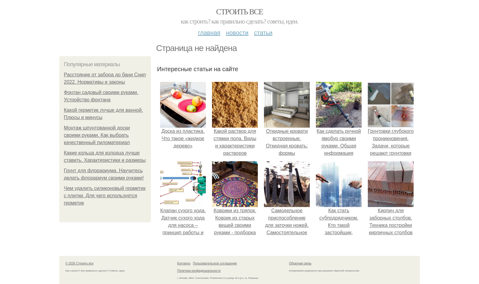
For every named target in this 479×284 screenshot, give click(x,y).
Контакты (183, 263)
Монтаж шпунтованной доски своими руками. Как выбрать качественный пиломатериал (97, 135)
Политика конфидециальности (199, 270)
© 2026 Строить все (79, 263)
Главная (209, 32)
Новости (237, 32)
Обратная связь (300, 263)
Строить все (239, 11)
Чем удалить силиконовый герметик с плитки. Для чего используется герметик (104, 196)
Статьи (263, 32)
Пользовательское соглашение (215, 263)
